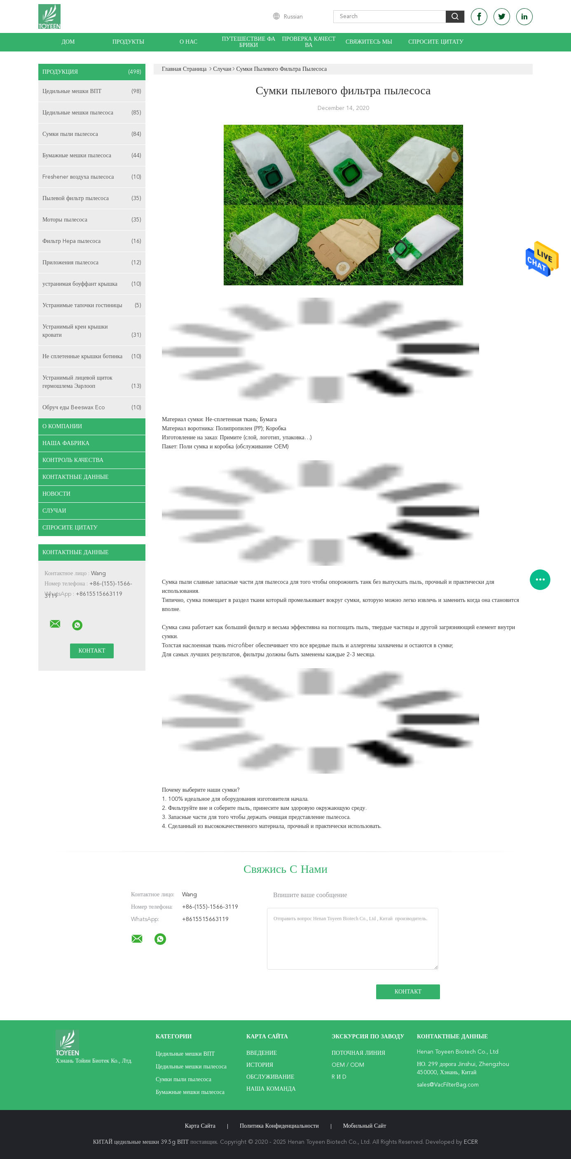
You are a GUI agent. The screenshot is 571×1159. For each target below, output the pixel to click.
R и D (339, 1077)
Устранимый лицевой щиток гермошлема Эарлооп (91, 382)
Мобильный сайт (364, 1126)
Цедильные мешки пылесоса (91, 113)
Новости (56, 494)
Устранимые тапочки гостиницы (91, 305)
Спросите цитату (435, 42)
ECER (471, 1142)
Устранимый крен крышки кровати (91, 331)
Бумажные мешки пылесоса (91, 156)
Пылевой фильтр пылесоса (91, 198)
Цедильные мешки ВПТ (91, 91)
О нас (188, 42)
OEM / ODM (348, 1065)
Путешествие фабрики (249, 42)
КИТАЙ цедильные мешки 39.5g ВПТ (141, 1142)
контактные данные (75, 477)
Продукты (128, 42)
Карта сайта (200, 1126)
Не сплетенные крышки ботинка (91, 356)
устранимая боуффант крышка (91, 284)
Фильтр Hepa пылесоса (91, 241)
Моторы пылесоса (91, 220)
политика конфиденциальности (279, 1126)
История (259, 1065)
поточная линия (358, 1053)
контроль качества (72, 460)
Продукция (91, 72)
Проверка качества (308, 42)
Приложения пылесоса (91, 263)
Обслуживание (270, 1077)
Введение (261, 1053)
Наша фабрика (65, 443)
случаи (54, 511)
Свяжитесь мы (369, 42)
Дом (68, 42)
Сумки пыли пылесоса (91, 134)
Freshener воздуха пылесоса (91, 177)
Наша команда (271, 1089)
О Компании (62, 426)
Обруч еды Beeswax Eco (91, 407)
